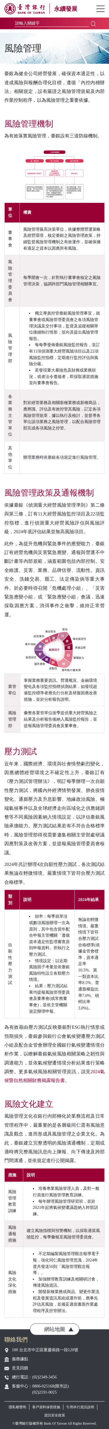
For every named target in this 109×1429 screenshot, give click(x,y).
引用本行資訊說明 (80, 1407)
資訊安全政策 (54, 1415)
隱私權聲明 (17, 1407)
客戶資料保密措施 (46, 1407)
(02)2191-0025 (44, 1392)
